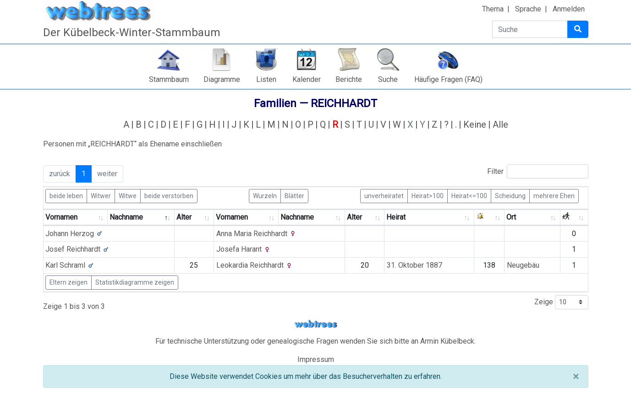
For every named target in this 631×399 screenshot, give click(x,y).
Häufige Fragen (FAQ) (448, 79)
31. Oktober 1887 (414, 265)
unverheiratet (384, 195)
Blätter (294, 195)
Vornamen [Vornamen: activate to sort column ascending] (61, 217)
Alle (500, 124)
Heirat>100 (428, 195)
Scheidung (510, 195)
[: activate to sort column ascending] (489, 218)
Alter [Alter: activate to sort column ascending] (184, 217)
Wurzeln (265, 195)
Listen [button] (266, 79)
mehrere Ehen (554, 195)
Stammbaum (169, 79)
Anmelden (569, 9)
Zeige (561, 302)
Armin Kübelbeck (447, 341)
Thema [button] (493, 9)
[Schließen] (576, 377)
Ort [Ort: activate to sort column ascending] (511, 217)
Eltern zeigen (68, 282)
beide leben (66, 195)
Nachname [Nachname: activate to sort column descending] (126, 217)
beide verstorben (168, 195)
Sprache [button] (528, 9)
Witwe (128, 195)
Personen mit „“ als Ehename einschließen (132, 144)
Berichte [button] (348, 79)
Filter (537, 171)
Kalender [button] (306, 79)
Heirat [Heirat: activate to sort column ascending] (396, 217)
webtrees (316, 324)
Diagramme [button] (221, 79)
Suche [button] (388, 79)
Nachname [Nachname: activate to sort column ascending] (297, 217)
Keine (474, 124)
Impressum (315, 359)
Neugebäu (523, 265)
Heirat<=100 (469, 195)
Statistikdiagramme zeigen (134, 282)
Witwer (101, 195)
